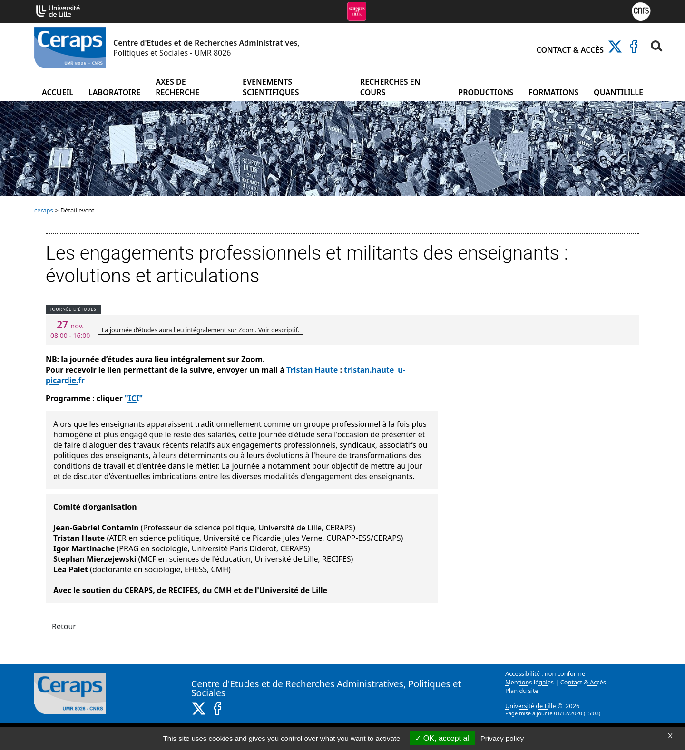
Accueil (57, 92)
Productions (485, 92)
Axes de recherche (177, 87)
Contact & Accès (570, 50)
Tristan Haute (312, 370)
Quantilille (618, 92)
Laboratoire (114, 92)
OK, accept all (442, 738)
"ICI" (134, 398)
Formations (553, 92)
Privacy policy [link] (502, 738)
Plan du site (521, 690)
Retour (64, 626)
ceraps (43, 210)
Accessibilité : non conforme (545, 673)
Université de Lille (530, 706)
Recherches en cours (390, 87)
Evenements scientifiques (271, 87)
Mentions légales (529, 682)
